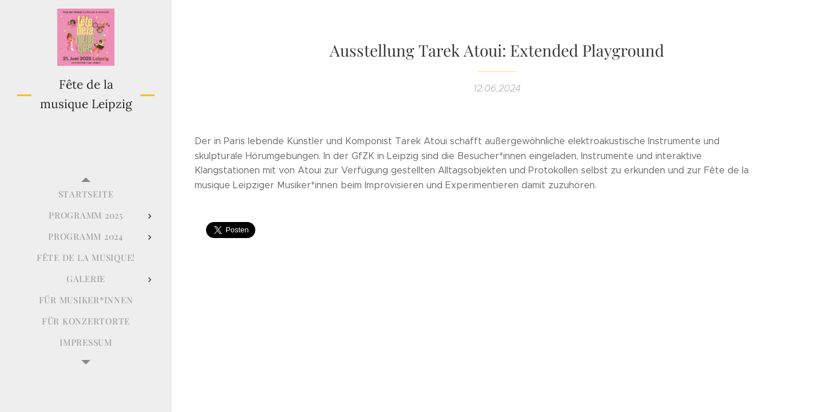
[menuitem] (85, 194)
